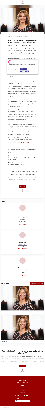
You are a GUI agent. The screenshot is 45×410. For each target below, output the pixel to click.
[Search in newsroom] (43, 2)
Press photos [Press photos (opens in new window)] (22, 392)
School (35, 157)
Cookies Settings (12, 68)
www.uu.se (33, 181)
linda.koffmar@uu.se (22, 248)
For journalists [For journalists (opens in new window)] (28, 407)
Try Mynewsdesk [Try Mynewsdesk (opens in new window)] (20, 407)
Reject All (23, 68)
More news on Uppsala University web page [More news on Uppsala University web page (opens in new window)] (22, 388)
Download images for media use (36, 283)
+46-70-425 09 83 (22, 224)
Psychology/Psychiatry (12, 164)
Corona (15, 159)
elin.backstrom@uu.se (22, 222)
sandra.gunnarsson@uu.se (22, 274)
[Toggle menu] (2, 2)
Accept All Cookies (24, 71)
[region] (22, 67)
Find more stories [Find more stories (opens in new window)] (36, 407)
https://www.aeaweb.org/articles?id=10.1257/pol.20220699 (20, 142)
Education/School (20, 164)
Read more (22, 186)
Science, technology (12, 157)
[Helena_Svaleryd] (22, 298)
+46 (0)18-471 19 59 (22, 250)
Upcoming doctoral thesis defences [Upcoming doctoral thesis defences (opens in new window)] (22, 395)
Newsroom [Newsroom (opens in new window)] (22, 390)
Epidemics (18, 157)
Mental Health (11, 159)
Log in (42, 407)
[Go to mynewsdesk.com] (5, 408)
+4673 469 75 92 (22, 275)
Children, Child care (24, 157)
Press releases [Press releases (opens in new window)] (22, 393)
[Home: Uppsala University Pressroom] (22, 3)
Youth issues (30, 157)
